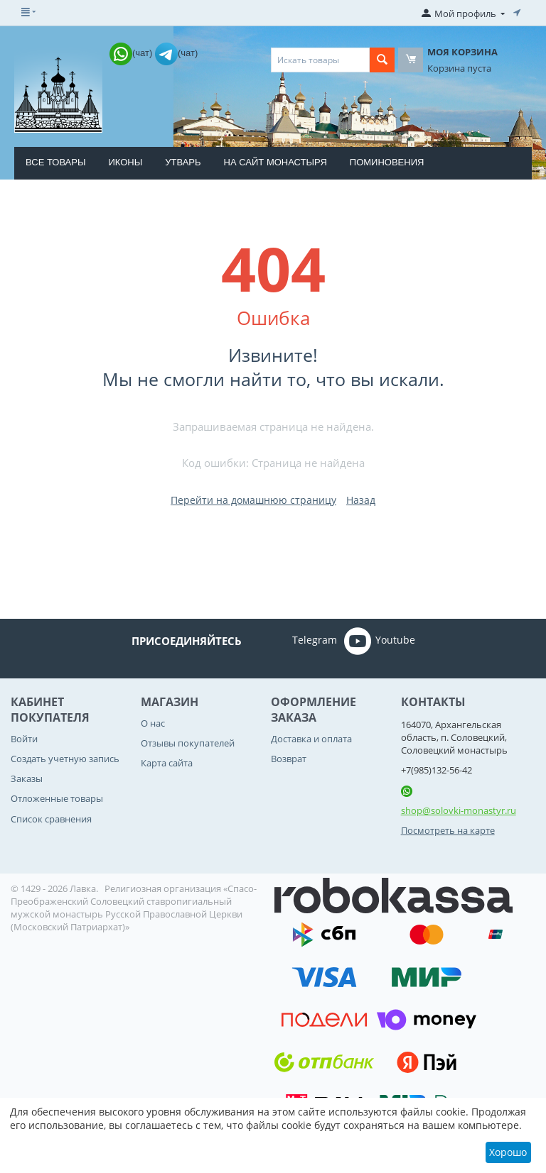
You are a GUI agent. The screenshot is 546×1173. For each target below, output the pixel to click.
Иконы (125, 162)
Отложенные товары (57, 798)
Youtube (379, 640)
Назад (360, 500)
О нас (153, 723)
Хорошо (508, 1152)
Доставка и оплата (311, 738)
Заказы (27, 778)
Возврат (288, 758)
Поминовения (387, 162)
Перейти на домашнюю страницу (253, 500)
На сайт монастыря (275, 162)
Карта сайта (167, 762)
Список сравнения (51, 819)
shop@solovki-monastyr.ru (458, 810)
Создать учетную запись (65, 758)
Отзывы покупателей (188, 743)
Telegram (294, 640)
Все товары (55, 162)
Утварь (182, 162)
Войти (24, 738)
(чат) (132, 53)
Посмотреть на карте (448, 830)
